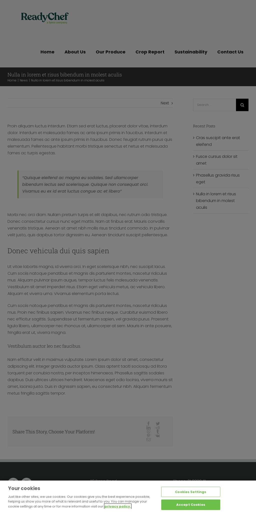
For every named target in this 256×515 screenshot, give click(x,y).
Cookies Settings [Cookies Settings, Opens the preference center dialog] (190, 492)
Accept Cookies (190, 505)
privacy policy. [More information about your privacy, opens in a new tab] (117, 506)
